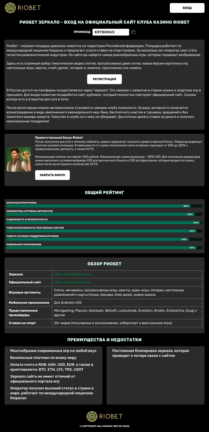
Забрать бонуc (52, 175)
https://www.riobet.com (72, 282)
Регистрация (104, 79)
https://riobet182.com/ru (73, 274)
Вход (187, 8)
